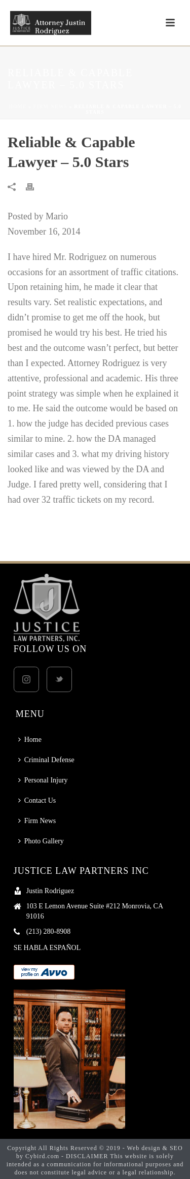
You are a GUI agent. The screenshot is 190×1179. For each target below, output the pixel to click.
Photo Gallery (41, 841)
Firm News (50, 106)
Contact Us (37, 800)
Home (18, 106)
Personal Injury (43, 780)
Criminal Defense (46, 760)
